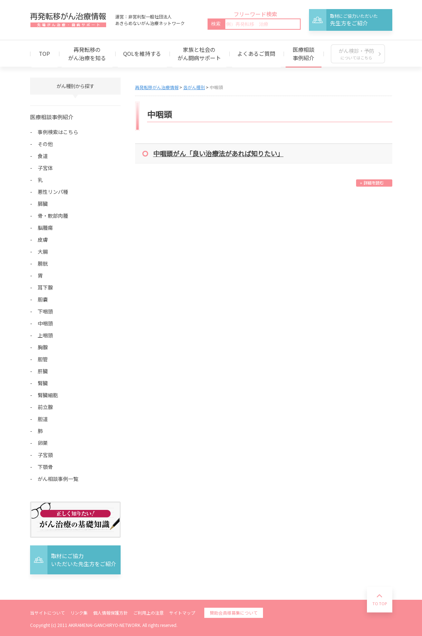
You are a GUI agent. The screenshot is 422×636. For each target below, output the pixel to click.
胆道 (43, 419)
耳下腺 (45, 287)
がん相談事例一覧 (58, 478)
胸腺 (43, 347)
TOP (44, 53)
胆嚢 (43, 299)
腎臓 (43, 383)
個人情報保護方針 (110, 613)
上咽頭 (45, 335)
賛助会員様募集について (234, 613)
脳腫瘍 (45, 227)
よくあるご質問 (256, 53)
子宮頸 (45, 454)
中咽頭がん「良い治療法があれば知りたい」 (218, 153)
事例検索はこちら (58, 132)
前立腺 (45, 407)
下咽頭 (45, 311)
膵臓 (43, 203)
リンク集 (79, 613)
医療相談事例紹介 (303, 54)
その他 (45, 143)
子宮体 (45, 167)
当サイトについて (47, 613)
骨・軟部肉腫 (53, 215)
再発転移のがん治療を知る (87, 54)
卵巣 (43, 442)
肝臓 (43, 371)
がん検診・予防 (356, 54)
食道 (43, 155)
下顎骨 (45, 466)
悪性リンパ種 (53, 191)
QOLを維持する (142, 53)
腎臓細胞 (48, 395)
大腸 (43, 251)
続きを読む (374, 183)
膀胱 (43, 263)
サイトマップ (182, 613)
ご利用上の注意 (148, 613)
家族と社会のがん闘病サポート (199, 54)
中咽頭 (45, 323)
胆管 (43, 359)
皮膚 (43, 239)
